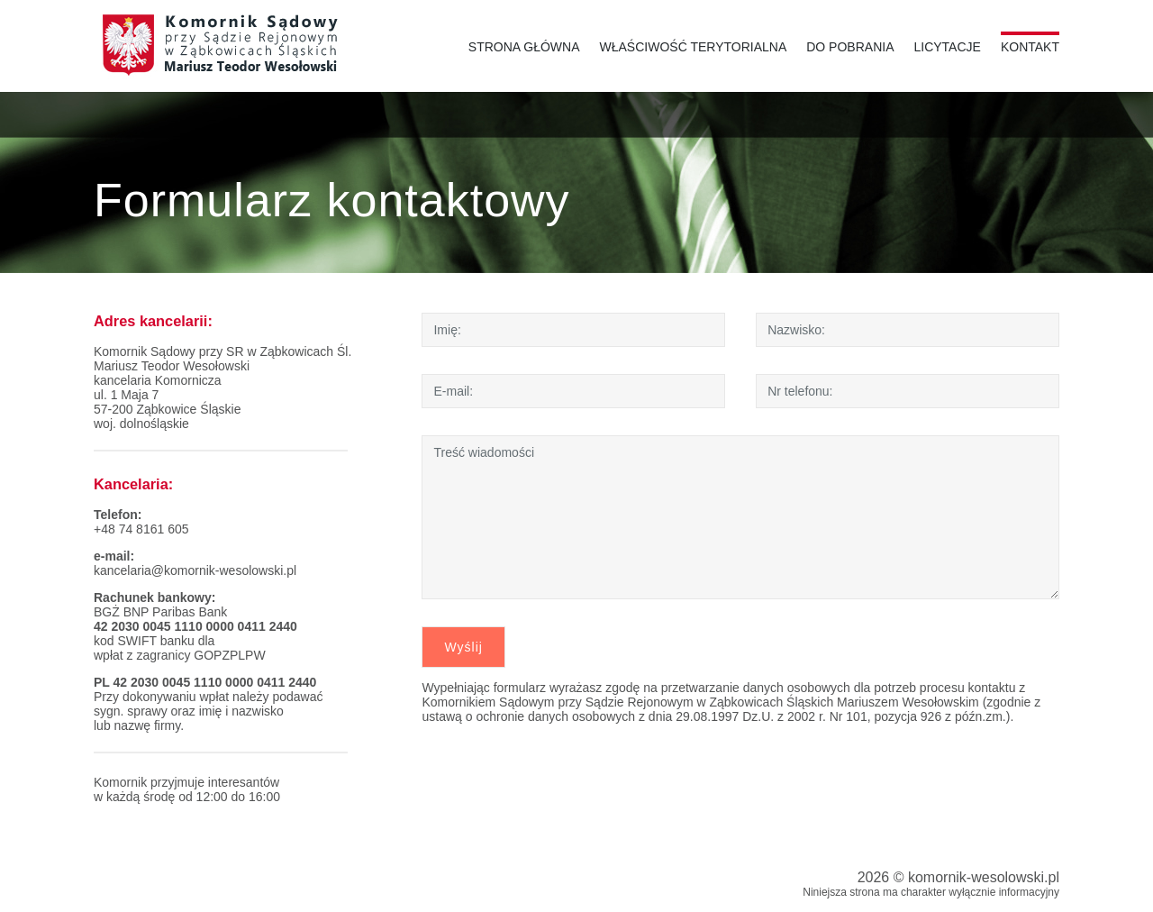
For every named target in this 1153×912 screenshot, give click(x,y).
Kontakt (1030, 47)
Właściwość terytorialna (693, 47)
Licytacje (946, 47)
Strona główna (524, 47)
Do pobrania (850, 47)
